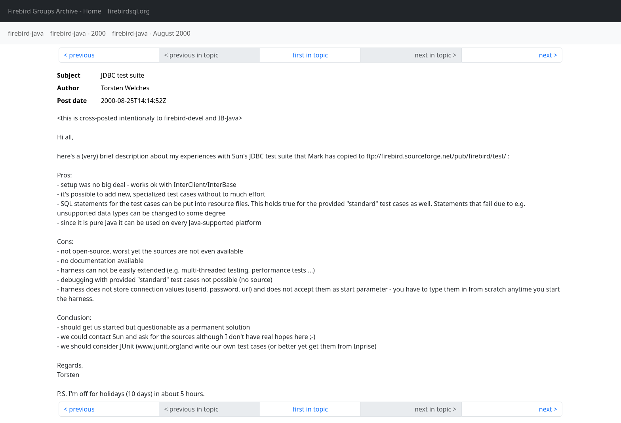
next (545, 55)
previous (81, 55)
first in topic (310, 55)
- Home (54, 11)
